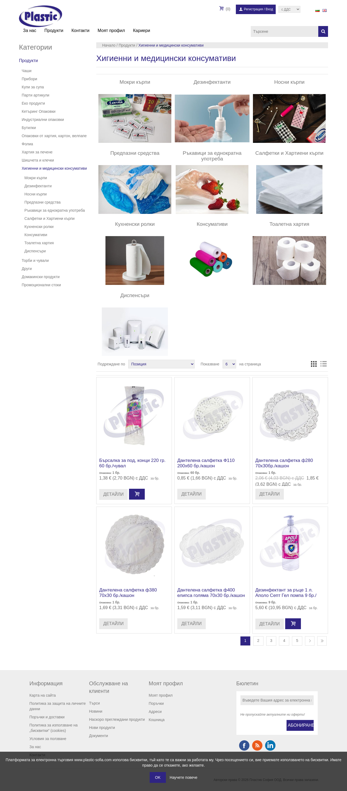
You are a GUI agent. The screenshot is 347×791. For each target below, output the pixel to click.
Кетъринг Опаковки (39, 111)
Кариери (141, 30)
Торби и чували (35, 260)
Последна (322, 641)
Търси (94, 703)
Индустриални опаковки (43, 119)
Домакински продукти (41, 277)
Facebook (244, 745)
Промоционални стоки (41, 285)
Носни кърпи (35, 194)
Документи (98, 736)
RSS (257, 745)
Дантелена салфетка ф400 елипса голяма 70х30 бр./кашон (211, 592)
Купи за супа (33, 87)
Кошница (157, 720)
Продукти (53, 30)
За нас (29, 30)
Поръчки (156, 703)
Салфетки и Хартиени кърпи (49, 218)
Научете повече (183, 777)
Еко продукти (33, 103)
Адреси (155, 711)
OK (157, 777)
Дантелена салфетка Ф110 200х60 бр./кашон (206, 463)
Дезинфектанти (38, 186)
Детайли (113, 494)
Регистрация (253, 9)
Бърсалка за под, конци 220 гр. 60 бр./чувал (132, 463)
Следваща (309, 641)
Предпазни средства (42, 202)
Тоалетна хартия (39, 243)
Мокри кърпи (35, 178)
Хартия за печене (37, 152)
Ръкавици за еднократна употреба (54, 210)
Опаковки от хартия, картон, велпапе (54, 136)
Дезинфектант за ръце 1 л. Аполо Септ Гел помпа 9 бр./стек (286, 595)
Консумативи (35, 235)
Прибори (29, 79)
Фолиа (27, 144)
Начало (108, 45)
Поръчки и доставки (47, 717)
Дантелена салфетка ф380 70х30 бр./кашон (128, 592)
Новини (95, 711)
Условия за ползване (48, 739)
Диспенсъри (35, 251)
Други (27, 268)
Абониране (301, 725)
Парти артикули (35, 95)
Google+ (270, 745)
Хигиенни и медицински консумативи (54, 168)
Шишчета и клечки (38, 160)
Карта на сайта (43, 695)
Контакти (80, 30)
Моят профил (111, 30)
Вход (269, 9)
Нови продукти (102, 727)
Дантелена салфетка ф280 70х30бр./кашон (284, 463)
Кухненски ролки (39, 226)
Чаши (26, 71)
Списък (323, 364)
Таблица (313, 364)
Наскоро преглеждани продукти (117, 719)
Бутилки (29, 128)
